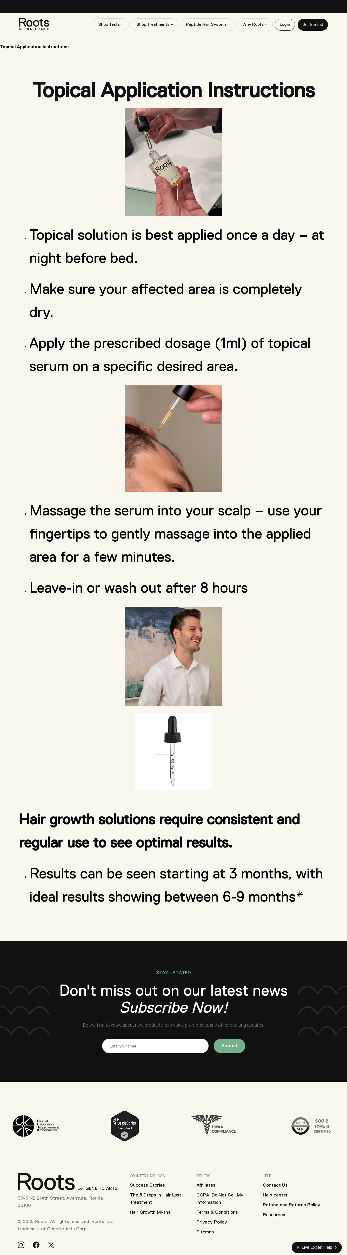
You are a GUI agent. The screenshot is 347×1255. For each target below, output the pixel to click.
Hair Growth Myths (150, 1212)
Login (285, 25)
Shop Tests (109, 25)
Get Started (313, 24)
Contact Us (275, 1185)
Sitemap (205, 1232)
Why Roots (253, 25)
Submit (229, 1045)
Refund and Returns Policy (291, 1205)
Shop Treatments (152, 25)
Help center (275, 1195)
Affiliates (205, 1185)
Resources (274, 1215)
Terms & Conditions (217, 1212)
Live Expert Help (314, 1247)
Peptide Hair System (206, 25)
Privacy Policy (211, 1222)
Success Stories (147, 1185)
